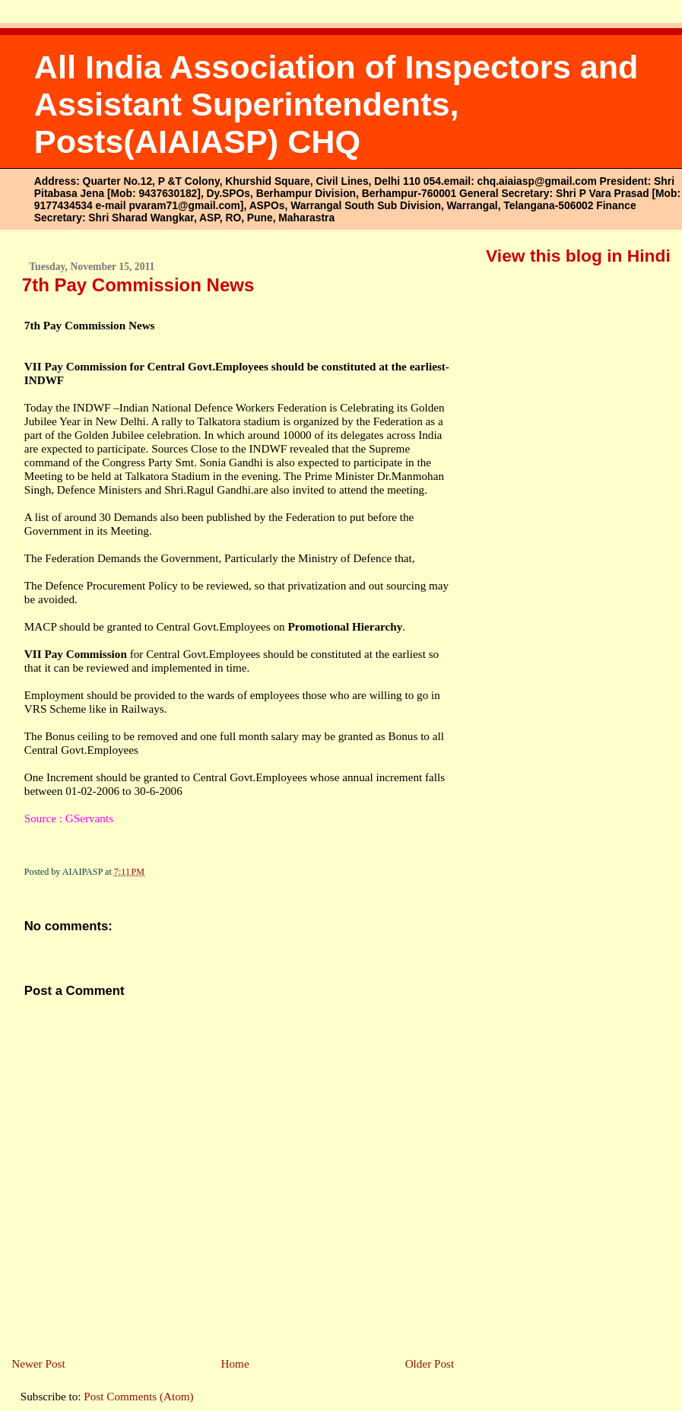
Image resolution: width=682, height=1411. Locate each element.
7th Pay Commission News (138, 285)
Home (235, 1363)
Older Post (430, 1363)
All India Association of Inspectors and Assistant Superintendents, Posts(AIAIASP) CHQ (336, 104)
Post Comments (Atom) (138, 1396)
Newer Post (38, 1363)
